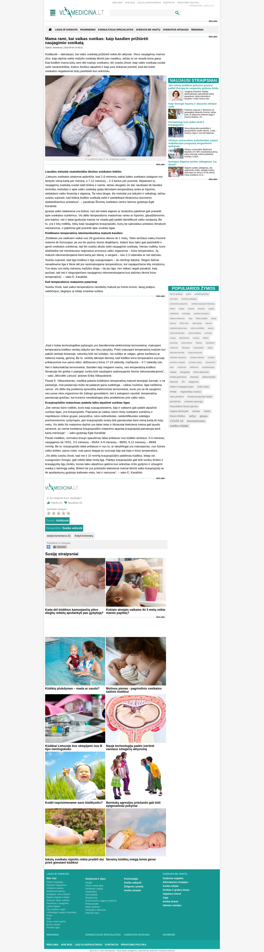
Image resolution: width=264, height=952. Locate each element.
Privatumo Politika (188, 3)
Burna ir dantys (53, 924)
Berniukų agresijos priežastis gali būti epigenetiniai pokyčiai (133, 804)
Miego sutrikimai (92, 907)
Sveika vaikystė (72, 528)
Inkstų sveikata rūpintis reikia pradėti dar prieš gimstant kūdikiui (74, 861)
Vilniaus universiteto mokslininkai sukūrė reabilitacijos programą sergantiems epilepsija (193, 143)
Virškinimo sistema (55, 888)
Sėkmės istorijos (172, 905)
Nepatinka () (75, 502)
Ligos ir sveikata (66, 29)
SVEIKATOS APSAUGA (176, 29)
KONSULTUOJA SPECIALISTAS (115, 29)
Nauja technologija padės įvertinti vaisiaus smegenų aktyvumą (130, 747)
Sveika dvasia (170, 901)
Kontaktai (169, 3)
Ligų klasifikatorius (149, 3)
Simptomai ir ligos (95, 878)
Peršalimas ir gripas (94, 889)
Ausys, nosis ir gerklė (56, 921)
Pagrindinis (88, 29)
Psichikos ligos (53, 927)
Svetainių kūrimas (167, 950)
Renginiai (53, 934)
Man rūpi (51, 878)
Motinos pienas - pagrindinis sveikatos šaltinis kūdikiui (134, 690)
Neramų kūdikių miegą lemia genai (131, 859)
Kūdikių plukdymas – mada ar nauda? (72, 688)
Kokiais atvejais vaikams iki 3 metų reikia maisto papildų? (135, 611)
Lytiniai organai (53, 906)
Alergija (88, 882)
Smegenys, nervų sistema (58, 894)
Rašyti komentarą (84, 535)
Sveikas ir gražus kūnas (176, 890)
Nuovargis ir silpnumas (95, 910)
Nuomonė (169, 934)
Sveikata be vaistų (175, 874)
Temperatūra (91, 892)
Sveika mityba (170, 886)
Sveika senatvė (132, 890)
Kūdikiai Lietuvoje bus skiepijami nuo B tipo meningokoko (73, 747)
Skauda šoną (91, 898)
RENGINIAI (197, 29)
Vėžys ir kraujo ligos (94, 885)
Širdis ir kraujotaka (55, 882)
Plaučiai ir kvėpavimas (57, 885)
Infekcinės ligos (92, 913)
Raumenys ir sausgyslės (58, 903)
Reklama (117, 3)
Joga (165, 897)
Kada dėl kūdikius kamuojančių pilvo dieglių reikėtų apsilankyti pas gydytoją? (74, 611)
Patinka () (56, 502)
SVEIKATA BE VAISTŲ (148, 29)
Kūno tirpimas (91, 895)
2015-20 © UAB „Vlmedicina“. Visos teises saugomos (113, 950)
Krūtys (49, 915)
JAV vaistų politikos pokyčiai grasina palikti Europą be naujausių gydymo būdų (193, 87)
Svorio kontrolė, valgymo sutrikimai (101, 901)
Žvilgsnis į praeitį (133, 886)
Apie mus (130, 3)
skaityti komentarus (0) (59, 535)
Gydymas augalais (173, 878)
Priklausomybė (92, 904)
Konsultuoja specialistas (103, 934)
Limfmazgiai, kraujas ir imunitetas (61, 912)
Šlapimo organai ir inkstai (58, 897)
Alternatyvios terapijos (175, 882)
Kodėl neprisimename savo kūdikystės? (74, 802)
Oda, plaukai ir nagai (56, 909)
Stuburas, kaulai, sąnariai (58, 900)
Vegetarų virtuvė (172, 893)
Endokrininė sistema (56, 891)
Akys (49, 918)
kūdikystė (62, 520)
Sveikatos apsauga (137, 934)
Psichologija (131, 878)
